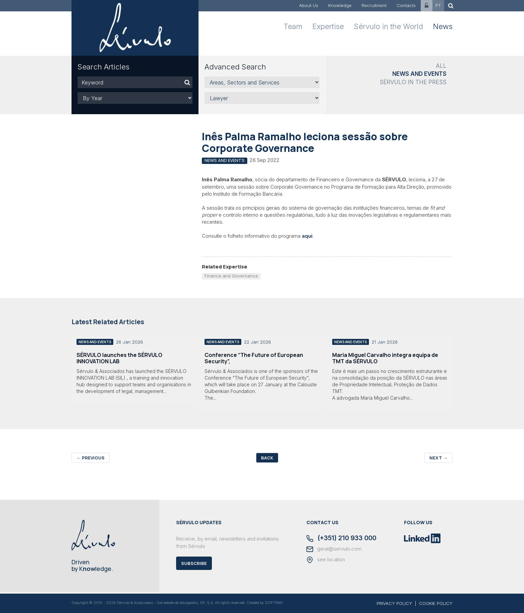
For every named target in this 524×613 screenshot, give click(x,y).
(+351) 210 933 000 (341, 538)
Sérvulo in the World (388, 26)
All (441, 65)
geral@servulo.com (334, 549)
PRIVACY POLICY (394, 603)
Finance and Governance (231, 275)
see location (325, 560)
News (442, 26)
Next (438, 458)
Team (293, 26)
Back (267, 458)
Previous (91, 458)
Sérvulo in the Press (413, 82)
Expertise (328, 26)
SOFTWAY (274, 602)
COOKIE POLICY (435, 603)
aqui (307, 236)
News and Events (419, 73)
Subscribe (194, 563)
